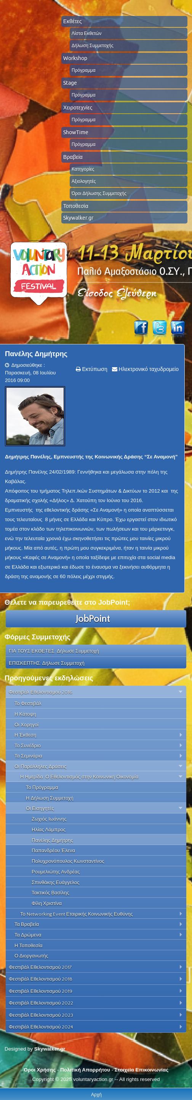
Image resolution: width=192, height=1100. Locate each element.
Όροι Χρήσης (40, 1070)
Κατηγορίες (83, 168)
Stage (70, 83)
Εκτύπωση (94, 369)
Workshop (75, 58)
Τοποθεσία (75, 206)
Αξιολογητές (84, 181)
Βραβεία (73, 157)
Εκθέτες (72, 21)
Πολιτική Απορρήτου (85, 1070)
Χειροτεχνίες (77, 108)
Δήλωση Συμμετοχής (93, 45)
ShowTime (75, 132)
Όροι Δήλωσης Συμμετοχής (99, 193)
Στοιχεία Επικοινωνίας (141, 1070)
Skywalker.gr (78, 218)
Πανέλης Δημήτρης (36, 354)
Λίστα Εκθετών (86, 33)
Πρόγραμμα (84, 70)
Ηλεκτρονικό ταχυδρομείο (148, 369)
